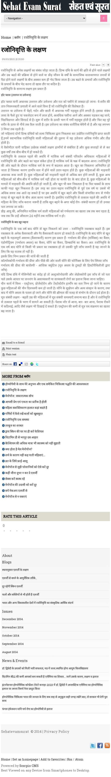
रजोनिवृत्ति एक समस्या (17, 419)
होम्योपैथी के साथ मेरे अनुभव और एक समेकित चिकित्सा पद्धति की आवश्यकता (47, 384)
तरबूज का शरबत (14, 425)
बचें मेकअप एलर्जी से (16, 491)
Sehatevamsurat (15, 731)
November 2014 (12, 627)
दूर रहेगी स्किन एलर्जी (12, 586)
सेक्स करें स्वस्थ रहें (15, 479)
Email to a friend (13, 343)
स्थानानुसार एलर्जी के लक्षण (15, 570)
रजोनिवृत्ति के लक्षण (15, 390)
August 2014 (10, 652)
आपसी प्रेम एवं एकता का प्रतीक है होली (26, 402)
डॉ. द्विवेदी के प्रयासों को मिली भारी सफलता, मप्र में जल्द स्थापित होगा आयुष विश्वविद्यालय (45, 668)
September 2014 (13, 644)
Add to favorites (53, 759)
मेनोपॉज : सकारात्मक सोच (19, 396)
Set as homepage (25, 759)
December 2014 (12, 619)
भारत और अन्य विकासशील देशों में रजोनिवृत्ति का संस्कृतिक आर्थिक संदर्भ (37, 603)
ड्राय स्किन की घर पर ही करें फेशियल (24, 431)
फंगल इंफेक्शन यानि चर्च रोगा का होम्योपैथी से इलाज (27, 709)
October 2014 (10, 635)
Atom (79, 759)
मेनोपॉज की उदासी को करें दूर (21, 485)
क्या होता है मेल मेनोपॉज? (18, 449)
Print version (10, 348)
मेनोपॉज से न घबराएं (16, 496)
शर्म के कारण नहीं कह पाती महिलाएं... (25, 455)
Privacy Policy (56, 731)
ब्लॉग (17, 37)
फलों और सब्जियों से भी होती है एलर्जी (20, 594)
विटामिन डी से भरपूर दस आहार (21, 437)
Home (6, 37)
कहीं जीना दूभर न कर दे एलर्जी (21, 473)
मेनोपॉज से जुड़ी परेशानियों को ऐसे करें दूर (27, 467)
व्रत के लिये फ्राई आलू (16, 461)
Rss (69, 759)
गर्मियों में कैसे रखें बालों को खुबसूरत (24, 414)
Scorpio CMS (29, 766)
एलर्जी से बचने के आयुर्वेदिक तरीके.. (19, 578)
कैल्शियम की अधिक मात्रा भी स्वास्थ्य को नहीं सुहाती (32, 443)
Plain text (9, 354)
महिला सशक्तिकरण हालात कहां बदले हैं (26, 408)
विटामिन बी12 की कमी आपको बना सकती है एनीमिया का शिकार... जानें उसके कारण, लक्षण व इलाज (50, 676)
